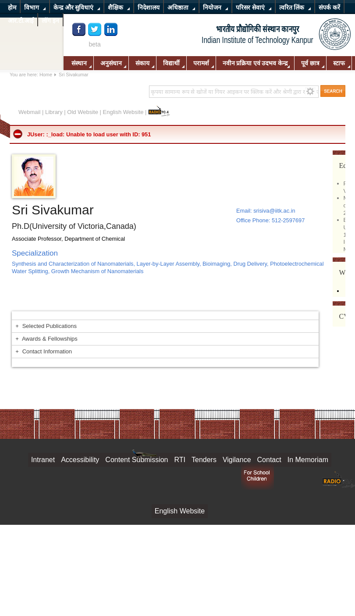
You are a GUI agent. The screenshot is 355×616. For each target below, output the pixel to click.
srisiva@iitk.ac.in (274, 210)
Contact (269, 459)
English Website (123, 112)
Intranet (43, 459)
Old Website (82, 112)
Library (54, 112)
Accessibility (80, 459)
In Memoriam (308, 459)
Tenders (204, 459)
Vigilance (237, 459)
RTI (179, 459)
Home (45, 74)
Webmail (29, 112)
